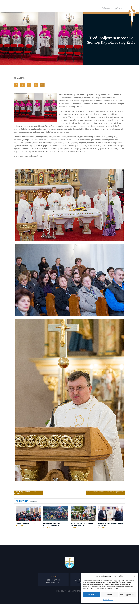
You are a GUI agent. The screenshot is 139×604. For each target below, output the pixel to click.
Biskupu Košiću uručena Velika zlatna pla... (110, 524)
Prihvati (91, 595)
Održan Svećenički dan (25, 523)
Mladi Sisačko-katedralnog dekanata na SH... (82, 524)
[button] (135, 576)
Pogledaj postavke (127, 595)
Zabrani (109, 595)
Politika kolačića (108, 600)
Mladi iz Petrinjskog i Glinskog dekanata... (52, 524)
